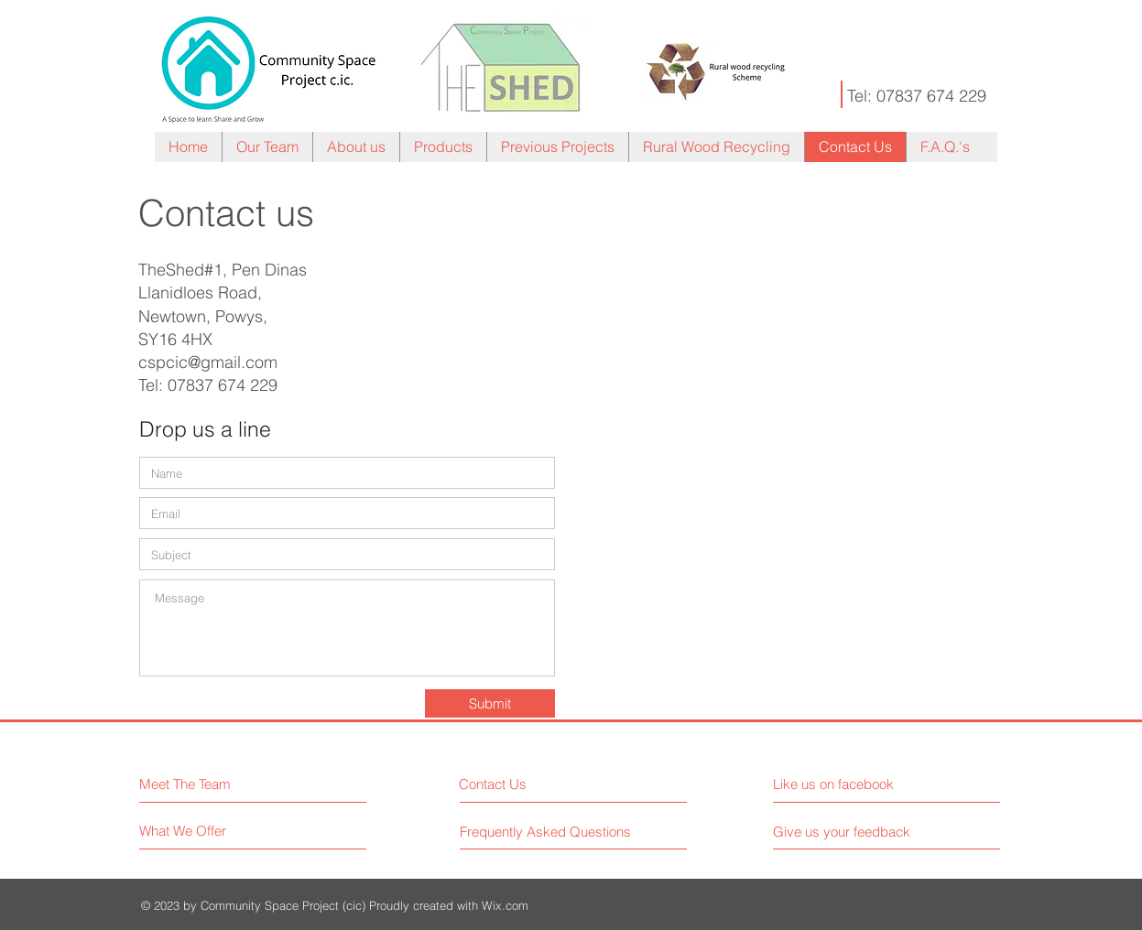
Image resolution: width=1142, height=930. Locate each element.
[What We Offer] (208, 830)
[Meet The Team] (218, 784)
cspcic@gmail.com (207, 362)
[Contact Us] (528, 784)
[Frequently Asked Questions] (545, 831)
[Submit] (490, 703)
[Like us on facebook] (855, 784)
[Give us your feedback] (849, 831)
